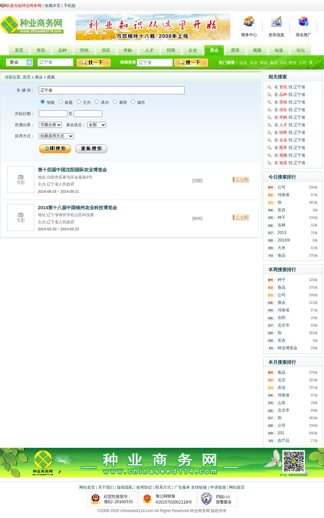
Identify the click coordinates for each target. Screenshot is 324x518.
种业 (293, 62)
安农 (282, 210)
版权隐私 (125, 487)
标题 (68, 102)
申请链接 (218, 487)
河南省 (283, 194)
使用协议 (144, 487)
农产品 (283, 440)
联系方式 (163, 487)
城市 (140, 102)
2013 (282, 232)
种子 (282, 217)
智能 (50, 102)
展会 (39, 77)
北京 (243, 62)
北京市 (283, 325)
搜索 (51, 77)
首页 (27, 77)
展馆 (122, 102)
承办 (104, 102)
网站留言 (237, 487)
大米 (282, 247)
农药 (282, 317)
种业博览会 (287, 348)
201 (283, 62)
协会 (264, 62)
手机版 (70, 5)
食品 (274, 62)
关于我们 (106, 487)
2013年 (284, 240)
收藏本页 (53, 5)
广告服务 (182, 487)
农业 (254, 62)
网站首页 (87, 487)
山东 (282, 402)
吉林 (282, 225)
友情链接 (199, 487)
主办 (86, 102)
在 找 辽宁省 (289, 87)
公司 (303, 62)
